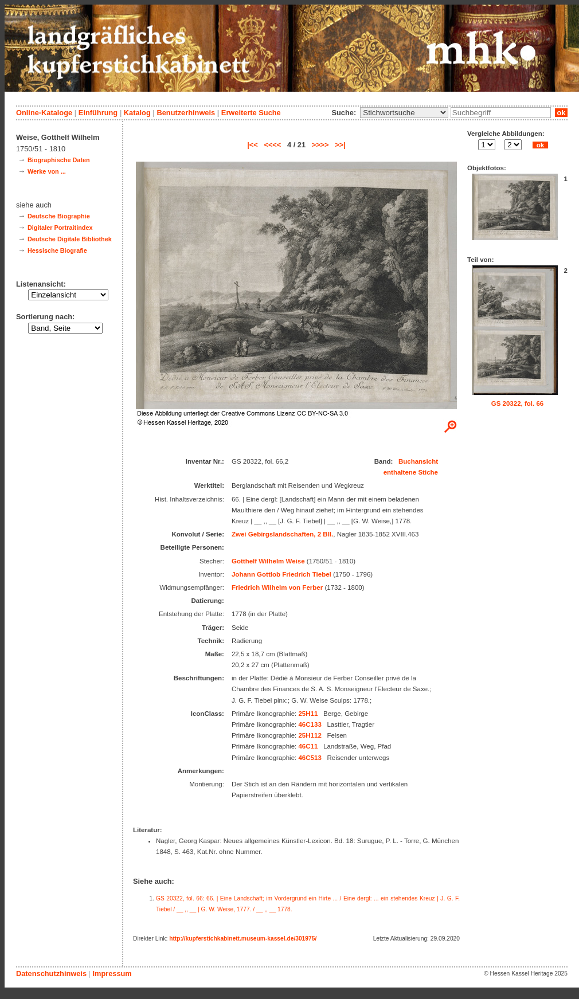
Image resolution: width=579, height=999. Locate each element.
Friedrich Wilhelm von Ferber (277, 587)
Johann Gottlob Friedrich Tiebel (281, 574)
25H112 (309, 735)
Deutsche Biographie (59, 216)
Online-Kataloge (44, 112)
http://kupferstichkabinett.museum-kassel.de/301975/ (242, 938)
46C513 (309, 757)
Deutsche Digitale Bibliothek (70, 239)
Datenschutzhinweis (51, 973)
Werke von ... (47, 171)
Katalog (137, 112)
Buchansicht (418, 461)
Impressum (111, 973)
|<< (252, 144)
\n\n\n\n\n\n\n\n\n (404, 112)
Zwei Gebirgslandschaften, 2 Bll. (282, 534)
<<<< (272, 144)
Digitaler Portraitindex (60, 227)
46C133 (309, 724)
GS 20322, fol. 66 (517, 403)
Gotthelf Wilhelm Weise (268, 561)
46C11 (308, 746)
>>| (340, 144)
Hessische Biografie (57, 250)
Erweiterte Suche (251, 112)
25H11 (308, 713)
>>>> (320, 144)
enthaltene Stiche (411, 472)
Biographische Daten (59, 159)
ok (561, 112)
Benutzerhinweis (186, 112)
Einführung (98, 112)
